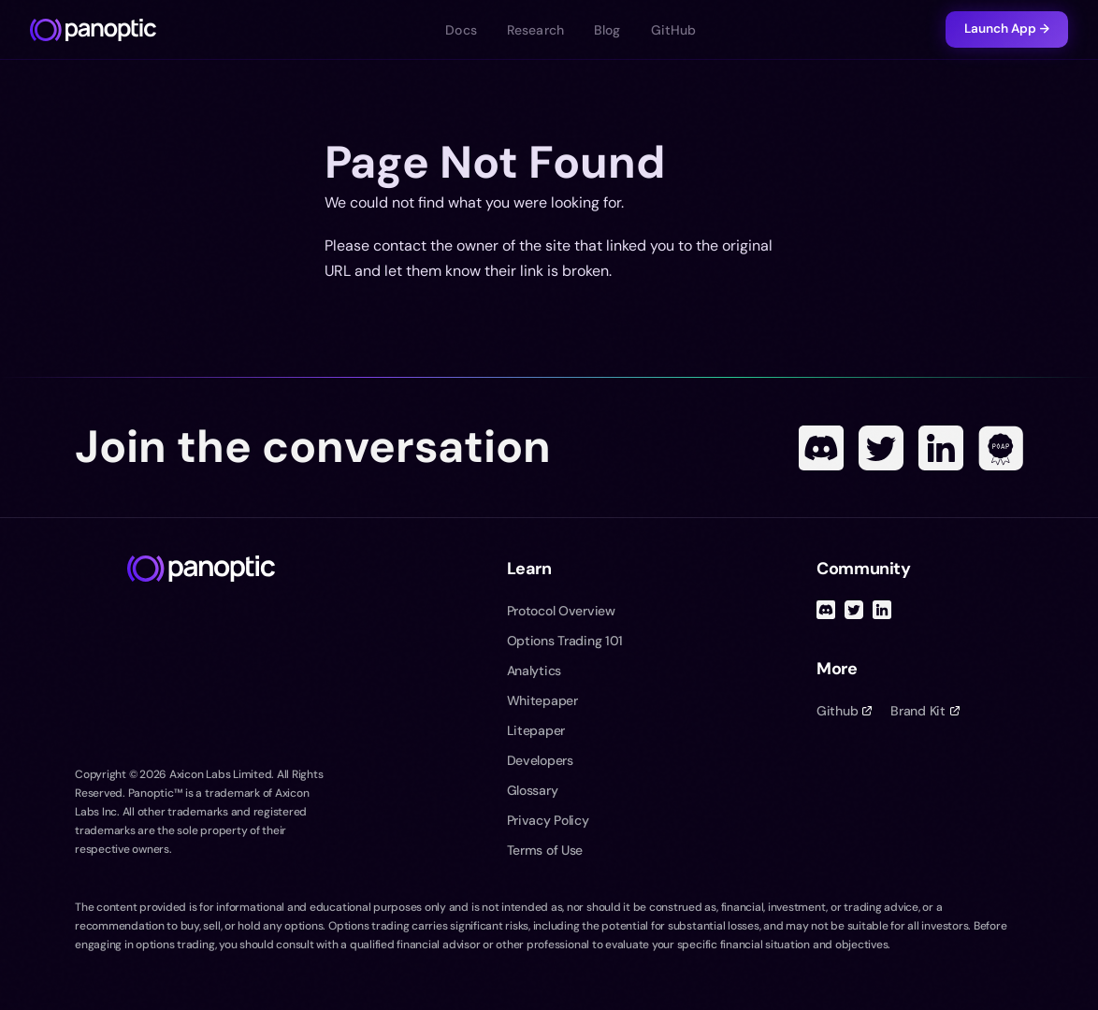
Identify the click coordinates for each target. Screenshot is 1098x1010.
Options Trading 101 (565, 640)
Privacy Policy (548, 820)
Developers (540, 760)
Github (844, 710)
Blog (607, 30)
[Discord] (821, 448)
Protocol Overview (561, 610)
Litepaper (536, 730)
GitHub (674, 30)
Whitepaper (542, 700)
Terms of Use (545, 850)
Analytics (534, 670)
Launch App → (1006, 28)
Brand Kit (924, 710)
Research (535, 30)
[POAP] (1000, 448)
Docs (461, 30)
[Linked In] (940, 448)
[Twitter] (881, 448)
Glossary (532, 790)
